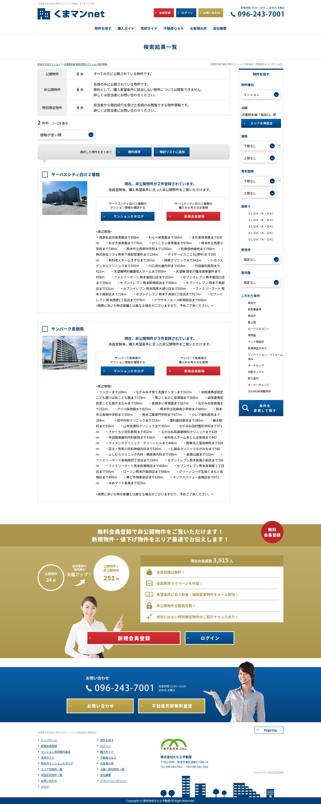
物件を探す (107, 740)
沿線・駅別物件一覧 (112, 769)
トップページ (49, 740)
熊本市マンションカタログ (57, 763)
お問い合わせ (49, 781)
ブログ (45, 786)
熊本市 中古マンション (49, 64)
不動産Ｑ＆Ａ (108, 757)
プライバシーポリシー (113, 781)
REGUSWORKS (275, 772)
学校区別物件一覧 (51, 775)
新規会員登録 (49, 746)
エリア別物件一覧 (51, 769)
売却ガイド (47, 757)
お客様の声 (107, 763)
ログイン (105, 746)
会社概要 (105, 775)
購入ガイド (107, 751)
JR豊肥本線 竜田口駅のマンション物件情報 (85, 64)
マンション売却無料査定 (55, 751)
